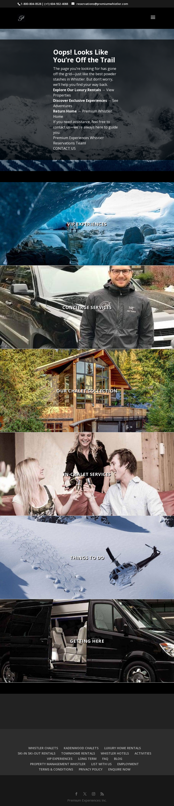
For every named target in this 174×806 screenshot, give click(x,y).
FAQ (105, 759)
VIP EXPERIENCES (59, 759)
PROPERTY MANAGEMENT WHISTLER (57, 764)
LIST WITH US (101, 764)
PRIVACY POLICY (90, 769)
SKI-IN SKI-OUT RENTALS (36, 753)
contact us (61, 127)
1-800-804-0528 (31, 4)
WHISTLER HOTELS (115, 753)
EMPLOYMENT (128, 764)
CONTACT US (64, 148)
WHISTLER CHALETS (43, 748)
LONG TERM (87, 759)
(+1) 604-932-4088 (56, 4)
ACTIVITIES (143, 753)
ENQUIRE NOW (119, 769)
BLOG (118, 759)
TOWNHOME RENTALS (78, 753)
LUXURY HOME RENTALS (122, 748)
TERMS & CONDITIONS (56, 769)
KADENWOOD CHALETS (81, 748)
